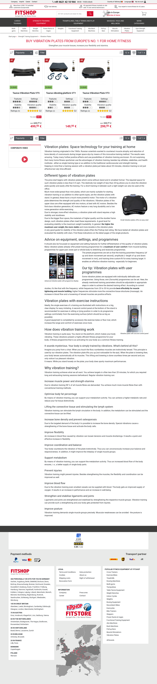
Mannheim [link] (41, 592)
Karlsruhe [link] (38, 590)
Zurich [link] (31, 631)
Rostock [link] (40, 595)
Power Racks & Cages (115, 617)
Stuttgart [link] (32, 597)
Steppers (110, 614)
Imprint (21, 2)
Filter (42, 54)
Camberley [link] (38, 606)
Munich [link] (48, 592)
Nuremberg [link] (22, 595)
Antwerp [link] (14, 637)
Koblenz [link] (14, 592)
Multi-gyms (111, 584)
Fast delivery (52, 6)
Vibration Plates (45, 38)
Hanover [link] (22, 590)
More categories (139, 24)
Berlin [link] (27, 582)
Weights (110, 599)
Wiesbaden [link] (41, 597)
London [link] (21, 609)
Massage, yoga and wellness (115, 24)
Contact (34, 2)
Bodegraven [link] (24, 622)
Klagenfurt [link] (27, 615)
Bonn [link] (47, 582)
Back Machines (112, 626)
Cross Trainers (112, 572)
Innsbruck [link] (19, 615)
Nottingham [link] (38, 609)
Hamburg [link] (14, 590)
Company (14, 2)
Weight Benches (113, 593)
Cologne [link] (20, 592)
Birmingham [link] (28, 606)
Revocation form (65, 581)
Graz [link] (12, 615)
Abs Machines (112, 623)
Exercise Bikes (112, 575)
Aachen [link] (13, 582)
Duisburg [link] (23, 587)
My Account (140, 2)
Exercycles (111, 608)
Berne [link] (17, 631)
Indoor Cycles (112, 596)
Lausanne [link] (24, 631)
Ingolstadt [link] (29, 590)
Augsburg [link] (21, 582)
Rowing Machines (113, 581)
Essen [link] (29, 587)
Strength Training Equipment (41, 24)
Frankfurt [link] (36, 587)
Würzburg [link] (14, 600)
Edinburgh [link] (46, 606)
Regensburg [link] (31, 595)
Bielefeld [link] (33, 582)
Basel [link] (13, 631)
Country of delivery (115, 2)
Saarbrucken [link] (15, 597)
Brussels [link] (21, 637)
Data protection (85, 572)
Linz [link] (33, 615)
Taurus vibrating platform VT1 (61, 94)
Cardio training (17, 24)
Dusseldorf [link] (15, 587)
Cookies (62, 575)
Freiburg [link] (43, 587)
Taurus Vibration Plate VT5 (26, 94)
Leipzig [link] (27, 592)
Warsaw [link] (14, 656)
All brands (110, 640)
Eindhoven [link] (43, 622)
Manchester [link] (29, 609)
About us (82, 575)
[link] (16, 560)
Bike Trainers (111, 611)
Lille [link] (12, 643)
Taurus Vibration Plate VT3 (96, 94)
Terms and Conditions (67, 572)
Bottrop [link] (13, 584)
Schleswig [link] (25, 597)
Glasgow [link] (14, 609)
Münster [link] (14, 595)
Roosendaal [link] (15, 624)
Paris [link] (16, 643)
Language (129, 2)
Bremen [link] (32, 584)
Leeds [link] (21, 606)
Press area (83, 593)
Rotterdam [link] (24, 624)
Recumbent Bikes (113, 605)
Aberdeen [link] (14, 606)
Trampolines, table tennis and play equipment (78, 24)
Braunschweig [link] (22, 584)
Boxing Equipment (113, 602)
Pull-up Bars (111, 629)
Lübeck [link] (33, 592)
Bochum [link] (40, 582)
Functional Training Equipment (118, 620)
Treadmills (110, 578)
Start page (12, 38)
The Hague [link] (34, 622)
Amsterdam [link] (15, 622)
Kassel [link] (44, 590)
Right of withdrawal (86, 578)
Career (28, 2)
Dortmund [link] (39, 584)
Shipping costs (64, 578)
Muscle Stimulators (114, 632)
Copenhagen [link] (15, 649)
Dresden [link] (47, 584)
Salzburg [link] (39, 615)
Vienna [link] (46, 615)
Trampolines (111, 587)
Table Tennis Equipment (115, 590)
